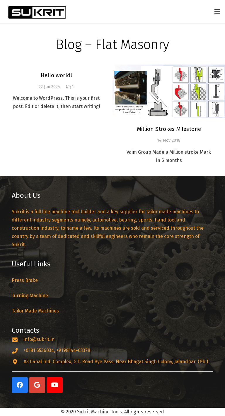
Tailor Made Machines (35, 311)
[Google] (37, 385)
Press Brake (25, 280)
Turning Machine (30, 295)
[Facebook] (20, 385)
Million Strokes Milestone (169, 129)
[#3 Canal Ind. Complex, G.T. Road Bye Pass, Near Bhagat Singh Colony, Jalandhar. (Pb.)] (17, 362)
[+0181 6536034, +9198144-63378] (17, 351)
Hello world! (56, 75)
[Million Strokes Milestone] (168, 91)
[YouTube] (55, 385)
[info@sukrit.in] (17, 339)
